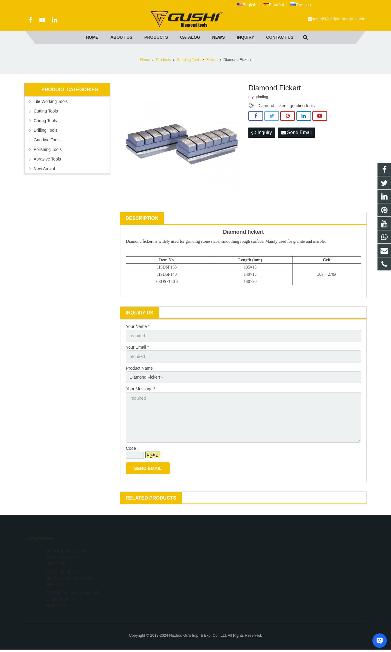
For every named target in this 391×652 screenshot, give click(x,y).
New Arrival (44, 168)
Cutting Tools (46, 111)
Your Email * (137, 347)
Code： (133, 448)
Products (163, 60)
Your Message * (140, 388)
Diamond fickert (271, 105)
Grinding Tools (189, 60)
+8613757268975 (220, 549)
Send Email (296, 132)
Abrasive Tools (47, 159)
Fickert (212, 60)
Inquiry (261, 132)
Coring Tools (45, 120)
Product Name (139, 368)
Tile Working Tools (51, 101)
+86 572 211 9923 (220, 558)
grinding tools (302, 105)
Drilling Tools (45, 130)
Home (145, 60)
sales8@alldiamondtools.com (339, 19)
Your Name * (138, 326)
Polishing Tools (48, 149)
